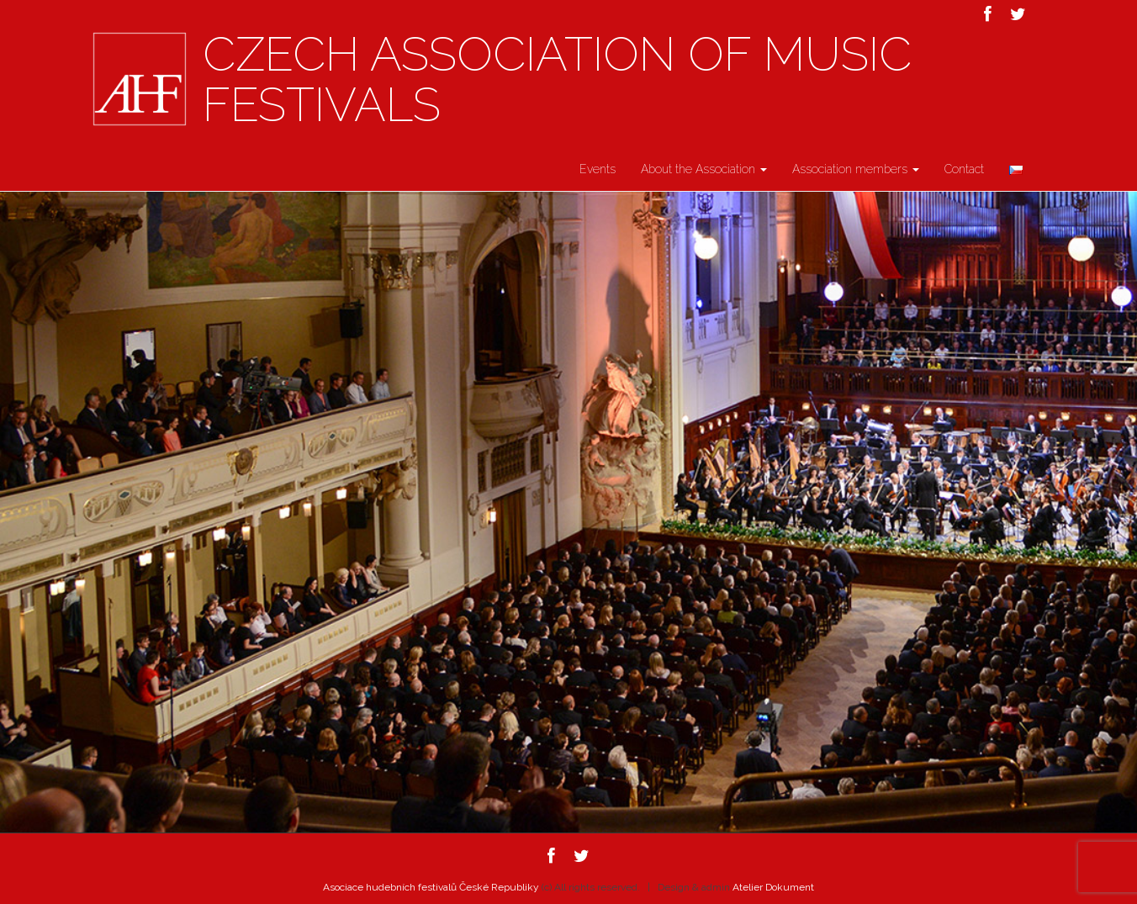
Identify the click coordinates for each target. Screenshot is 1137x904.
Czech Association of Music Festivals (557, 80)
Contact (964, 169)
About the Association (704, 169)
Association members (855, 169)
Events (597, 169)
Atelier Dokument (773, 887)
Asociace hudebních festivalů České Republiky (431, 887)
